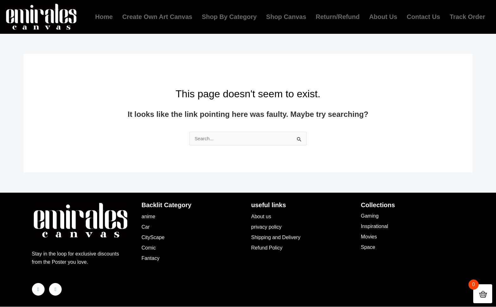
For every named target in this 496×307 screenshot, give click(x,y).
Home (104, 16)
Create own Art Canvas (157, 16)
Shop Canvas (286, 16)
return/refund (338, 16)
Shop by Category (229, 16)
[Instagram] (55, 289)
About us (383, 16)
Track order (467, 16)
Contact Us (423, 16)
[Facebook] (38, 289)
